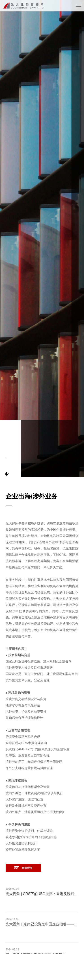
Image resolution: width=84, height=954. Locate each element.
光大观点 (23, 867)
